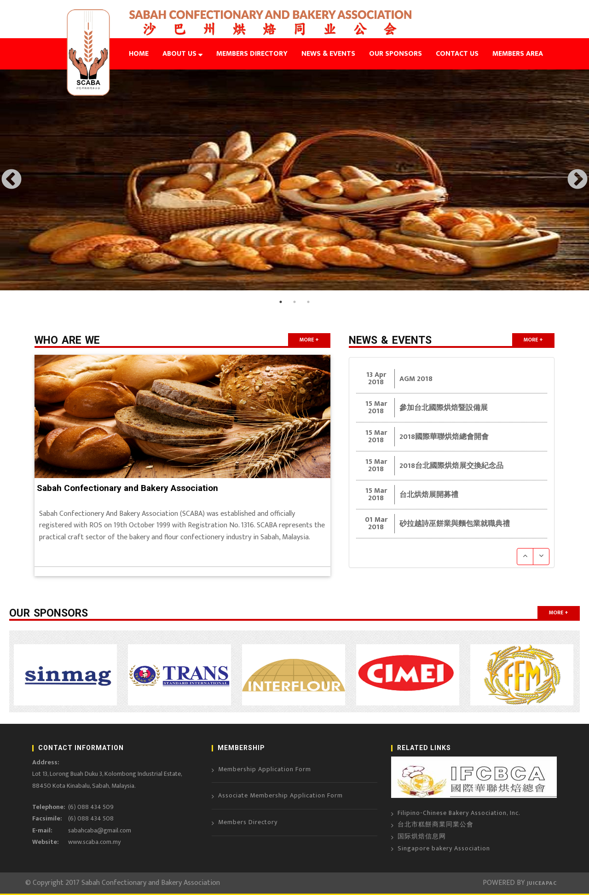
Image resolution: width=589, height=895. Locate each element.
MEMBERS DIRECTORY (252, 53)
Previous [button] (11, 179)
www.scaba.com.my (94, 842)
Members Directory (247, 822)
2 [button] (294, 301)
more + (309, 339)
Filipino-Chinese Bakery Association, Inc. (459, 813)
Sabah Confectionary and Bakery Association (127, 488)
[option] (294, 179)
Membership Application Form (264, 769)
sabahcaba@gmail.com (99, 830)
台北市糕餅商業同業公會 (436, 824)
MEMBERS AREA (517, 53)
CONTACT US (457, 53)
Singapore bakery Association (444, 848)
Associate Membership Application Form (280, 795)
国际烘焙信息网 (422, 836)
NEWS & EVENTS (328, 53)
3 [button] (308, 301)
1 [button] (280, 301)
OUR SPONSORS (395, 53)
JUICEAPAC (541, 883)
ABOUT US (182, 53)
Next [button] (577, 179)
